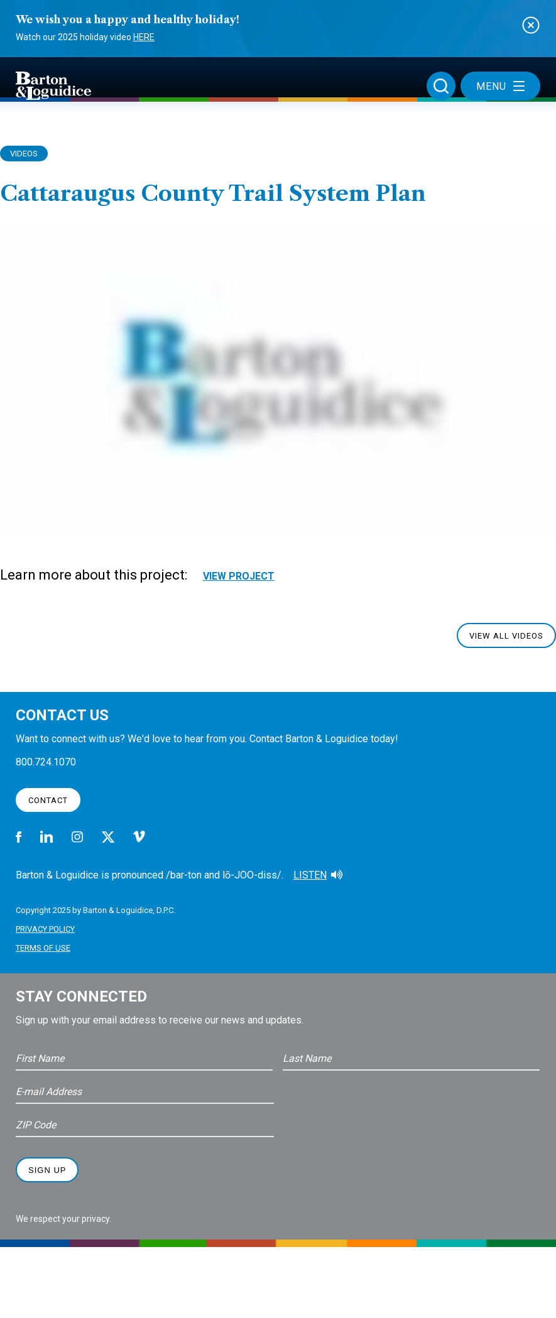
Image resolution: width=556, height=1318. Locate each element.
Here (144, 37)
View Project (239, 576)
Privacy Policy (45, 929)
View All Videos (506, 635)
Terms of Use (43, 948)
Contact (48, 800)
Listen (310, 875)
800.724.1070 (46, 762)
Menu (500, 86)
